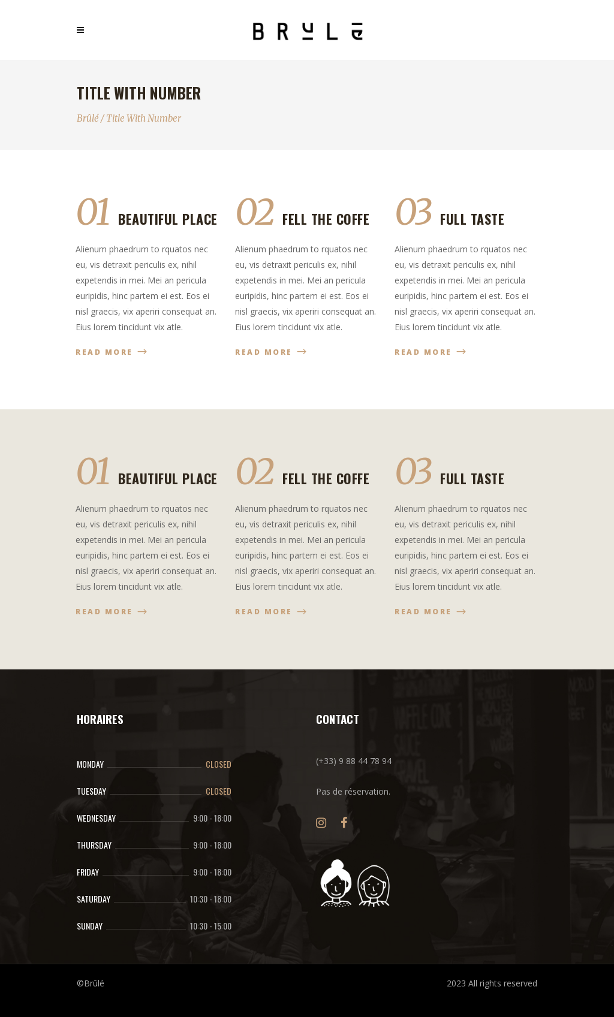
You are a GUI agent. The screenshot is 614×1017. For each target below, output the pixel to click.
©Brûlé (90, 983)
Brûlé (88, 118)
